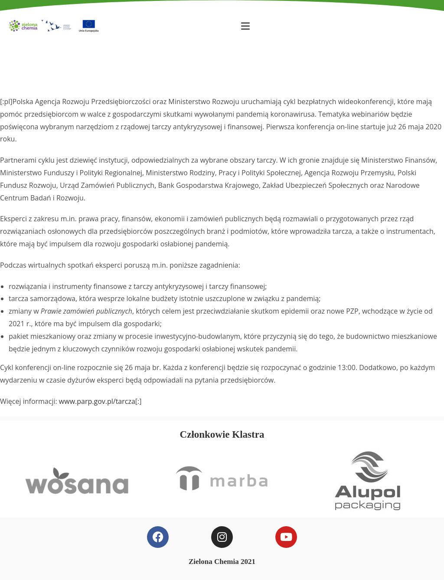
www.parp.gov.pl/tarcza (97, 401)
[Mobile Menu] (245, 26)
